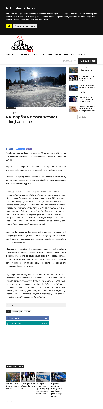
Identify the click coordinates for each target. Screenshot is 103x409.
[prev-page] (7, 401)
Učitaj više (83, 117)
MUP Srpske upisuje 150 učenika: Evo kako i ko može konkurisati (87, 99)
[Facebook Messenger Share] (20, 149)
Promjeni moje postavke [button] (25, 26)
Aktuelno (9, 108)
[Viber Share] (29, 149)
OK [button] (9, 26)
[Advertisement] (35, 343)
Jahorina (15, 312)
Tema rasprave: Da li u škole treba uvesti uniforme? (28, 386)
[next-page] (11, 401)
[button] (70, 61)
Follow (44, 323)
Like (46, 318)
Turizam (27, 312)
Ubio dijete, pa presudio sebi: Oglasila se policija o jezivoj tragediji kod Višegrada (43, 389)
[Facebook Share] (10, 149)
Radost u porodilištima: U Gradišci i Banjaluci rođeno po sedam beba (87, 109)
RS (14, 108)
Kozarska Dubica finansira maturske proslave (12, 386)
